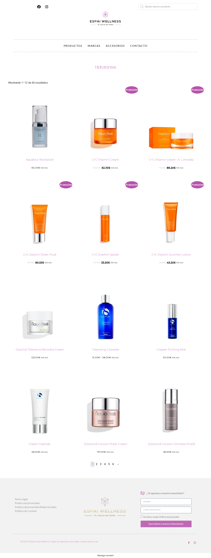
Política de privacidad (169, 517)
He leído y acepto (161, 517)
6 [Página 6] (113, 464)
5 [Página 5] (109, 464)
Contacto (138, 45)
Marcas (94, 45)
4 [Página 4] (105, 464)
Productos (73, 45)
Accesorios (115, 45)
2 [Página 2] (96, 464)
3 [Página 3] (101, 464)
